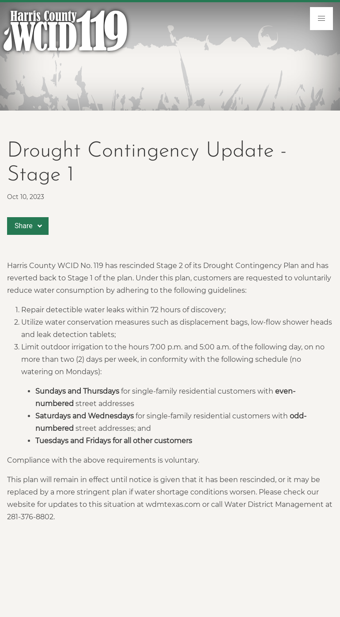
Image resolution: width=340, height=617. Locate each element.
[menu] (321, 18)
